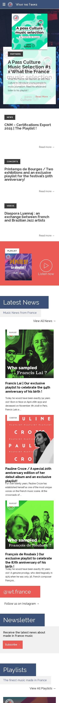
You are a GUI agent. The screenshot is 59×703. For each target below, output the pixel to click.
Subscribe (11, 644)
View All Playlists (41, 688)
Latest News (21, 302)
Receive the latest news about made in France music (24, 634)
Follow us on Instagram (20, 603)
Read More (42, 96)
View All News (42, 321)
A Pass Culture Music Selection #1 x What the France (29, 66)
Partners (15, 54)
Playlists (15, 669)
